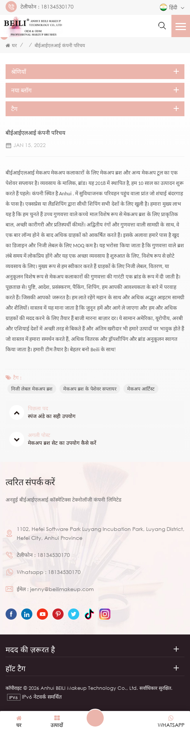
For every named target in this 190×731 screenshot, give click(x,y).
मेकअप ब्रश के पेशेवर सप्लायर (89, 389)
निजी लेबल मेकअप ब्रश (31, 389)
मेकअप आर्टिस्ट (141, 389)
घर (11, 45)
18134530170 (57, 7)
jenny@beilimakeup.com (62, 589)
